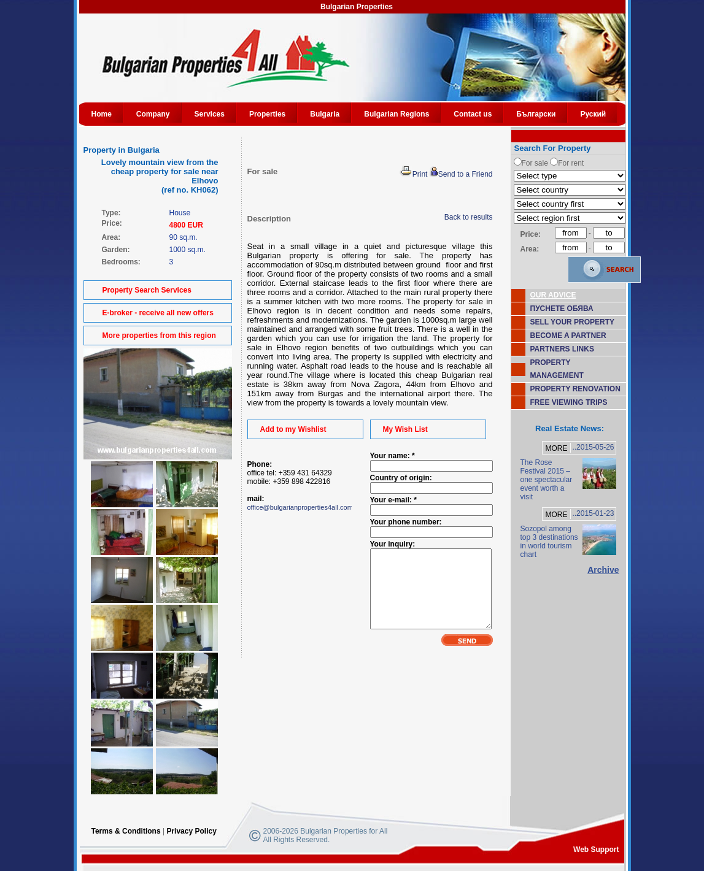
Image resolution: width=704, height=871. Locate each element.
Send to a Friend (461, 174)
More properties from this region (159, 335)
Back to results (468, 217)
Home (101, 114)
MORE (556, 448)
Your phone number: (406, 522)
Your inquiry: (393, 544)
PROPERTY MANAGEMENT (557, 369)
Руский (593, 114)
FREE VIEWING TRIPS (569, 402)
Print (414, 174)
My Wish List (405, 429)
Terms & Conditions (126, 831)
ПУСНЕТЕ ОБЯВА (562, 308)
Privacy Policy (191, 831)
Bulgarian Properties (356, 6)
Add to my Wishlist (293, 429)
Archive (603, 570)
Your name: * (392, 455)
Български (535, 114)
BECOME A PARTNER (568, 335)
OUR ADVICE (553, 295)
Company (153, 114)
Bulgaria (324, 114)
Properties (267, 114)
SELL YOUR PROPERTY (572, 322)
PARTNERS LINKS (562, 349)
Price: (530, 234)
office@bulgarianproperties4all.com (300, 507)
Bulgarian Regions (396, 114)
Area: (530, 249)
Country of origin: (401, 478)
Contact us (473, 114)
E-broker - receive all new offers (158, 313)
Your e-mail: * (393, 500)
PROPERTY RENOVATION (575, 389)
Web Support (596, 849)
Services (210, 114)
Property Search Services (147, 290)
